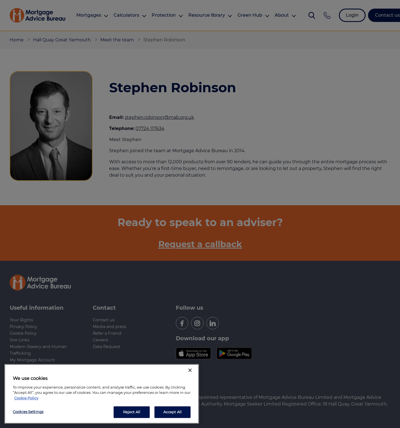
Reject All (131, 412)
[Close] (190, 370)
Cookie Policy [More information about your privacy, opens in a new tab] (26, 398)
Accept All (172, 412)
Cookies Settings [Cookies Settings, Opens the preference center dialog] (28, 411)
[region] (101, 394)
